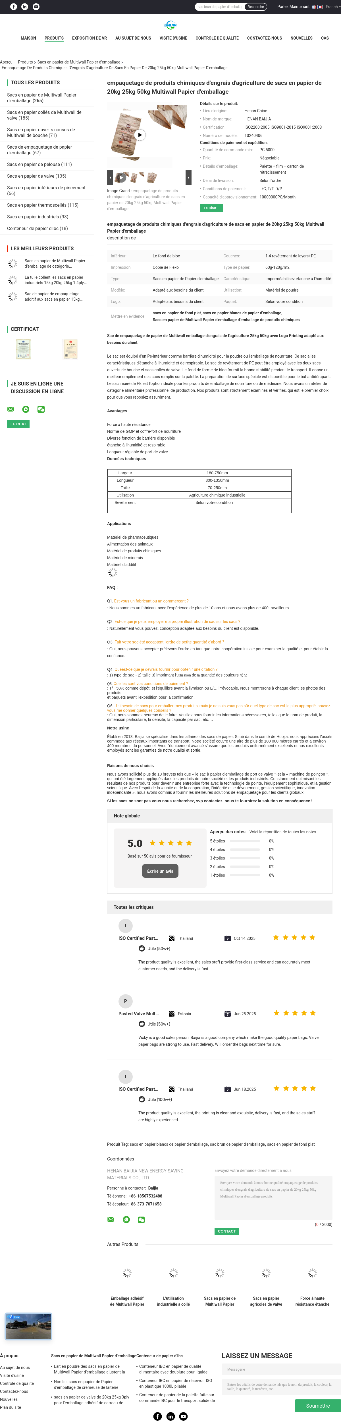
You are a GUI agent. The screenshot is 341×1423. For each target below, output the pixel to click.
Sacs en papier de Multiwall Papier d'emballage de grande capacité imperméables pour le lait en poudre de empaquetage (220, 1301)
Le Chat (210, 208)
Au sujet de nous (133, 38)
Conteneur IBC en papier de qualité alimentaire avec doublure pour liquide (173, 1369)
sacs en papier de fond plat (291, 1144)
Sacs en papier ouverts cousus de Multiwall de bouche (41, 132)
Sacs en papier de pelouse (33, 164)
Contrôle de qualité (217, 38)
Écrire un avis (160, 871)
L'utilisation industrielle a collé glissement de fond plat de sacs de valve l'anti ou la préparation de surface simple (173, 1301)
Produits (54, 38)
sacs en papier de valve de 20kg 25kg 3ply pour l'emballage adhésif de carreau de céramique (91, 1401)
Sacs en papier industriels (33, 217)
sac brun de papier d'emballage (237, 1144)
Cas (325, 38)
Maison (28, 38)
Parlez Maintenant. (294, 6)
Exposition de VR (89, 38)
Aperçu (6, 62)
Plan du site (10, 1407)
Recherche (256, 7)
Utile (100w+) (159, 1099)
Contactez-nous (264, 38)
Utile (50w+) (158, 948)
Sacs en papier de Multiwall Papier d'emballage (79, 62)
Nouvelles (301, 38)
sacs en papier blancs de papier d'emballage (169, 1144)
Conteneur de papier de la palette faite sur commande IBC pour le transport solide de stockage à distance (177, 1398)
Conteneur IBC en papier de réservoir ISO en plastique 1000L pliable (175, 1383)
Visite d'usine (173, 38)
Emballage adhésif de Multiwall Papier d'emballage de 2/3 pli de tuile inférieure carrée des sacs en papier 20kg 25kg (127, 1301)
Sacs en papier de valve (30, 176)
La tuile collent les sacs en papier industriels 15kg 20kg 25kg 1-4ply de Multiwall (54, 282)
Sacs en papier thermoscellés (36, 205)
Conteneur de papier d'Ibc (33, 228)
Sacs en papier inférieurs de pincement (46, 187)
